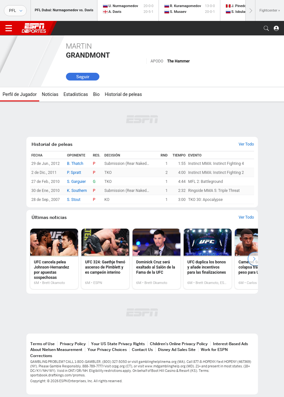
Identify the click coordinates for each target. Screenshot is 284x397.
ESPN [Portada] (34, 28)
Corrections (41, 355)
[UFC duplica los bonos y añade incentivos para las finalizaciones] (208, 259)
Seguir (82, 77)
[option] (54, 259)
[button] (266, 28)
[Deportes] (15, 10)
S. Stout (73, 199)
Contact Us (142, 349)
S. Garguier (76, 181)
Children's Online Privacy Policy (179, 343)
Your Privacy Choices (107, 349)
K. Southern (77, 190)
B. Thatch (75, 163)
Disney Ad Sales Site (177, 349)
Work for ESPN (214, 349)
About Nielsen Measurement (56, 349)
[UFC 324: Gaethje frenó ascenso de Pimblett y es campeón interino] (105, 259)
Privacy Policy (73, 343)
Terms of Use (42, 343)
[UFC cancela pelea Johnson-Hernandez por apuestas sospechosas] (54, 259)
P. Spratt (74, 172)
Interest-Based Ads (230, 343)
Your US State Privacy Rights (118, 343)
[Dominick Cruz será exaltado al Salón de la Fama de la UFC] (156, 259)
